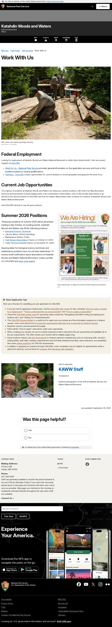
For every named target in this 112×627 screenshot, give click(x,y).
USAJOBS (15, 163)
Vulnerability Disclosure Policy (71, 611)
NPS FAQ (62, 599)
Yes (30, 430)
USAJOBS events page (26, 314)
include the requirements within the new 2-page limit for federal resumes (67, 323)
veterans (43, 349)
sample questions (23, 343)
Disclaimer (62, 607)
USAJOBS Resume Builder (22, 320)
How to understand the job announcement (43, 312)
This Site (8, 516)
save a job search (27, 261)
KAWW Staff (71, 369)
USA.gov (61, 615)
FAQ (60, 464)
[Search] (32, 508)
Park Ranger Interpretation (16, 240)
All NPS (23, 516)
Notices (4, 611)
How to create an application (79, 312)
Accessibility (6, 599)
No (29, 437)
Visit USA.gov (64, 621)
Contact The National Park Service (16, 615)
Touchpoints (74, 447)
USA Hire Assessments (37, 338)
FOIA (3, 607)
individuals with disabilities (63, 349)
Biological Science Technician (18, 231)
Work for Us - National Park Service (22, 168)
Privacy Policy (7, 603)
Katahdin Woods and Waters (26, 26)
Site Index (62, 468)
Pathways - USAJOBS (14, 175)
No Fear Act (63, 603)
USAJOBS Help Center (60, 309)
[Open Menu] (103, 6)
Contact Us (7, 498)
